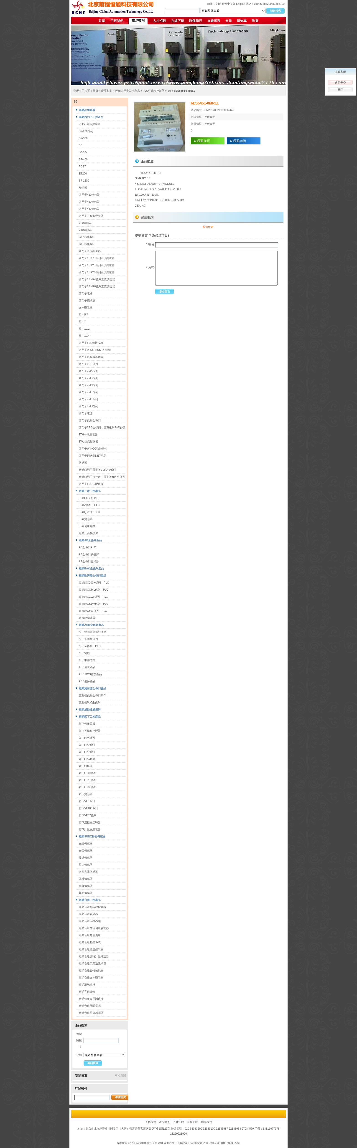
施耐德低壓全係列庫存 (92, 695)
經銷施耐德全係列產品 (92, 688)
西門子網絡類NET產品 (92, 455)
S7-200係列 (86, 131)
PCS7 (82, 166)
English (240, 3)
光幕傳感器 (85, 886)
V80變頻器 (85, 223)
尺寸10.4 (84, 335)
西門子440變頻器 (89, 208)
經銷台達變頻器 (88, 914)
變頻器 (83, 187)
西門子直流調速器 (90, 251)
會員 (228, 21)
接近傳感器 (85, 857)
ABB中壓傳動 (87, 660)
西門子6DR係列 (88, 364)
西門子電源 (85, 413)
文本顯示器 (85, 307)
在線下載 (177, 21)
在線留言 (213, 21)
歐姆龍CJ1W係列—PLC (93, 596)
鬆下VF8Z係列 (87, 815)
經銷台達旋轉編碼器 (91, 970)
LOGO (83, 152)
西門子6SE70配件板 (91, 483)
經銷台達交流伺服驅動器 (94, 928)
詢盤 (255, 21)
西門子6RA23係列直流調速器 (97, 265)
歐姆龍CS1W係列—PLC (93, 603)
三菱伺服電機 (87, 526)
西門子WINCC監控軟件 (93, 448)
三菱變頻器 (85, 519)
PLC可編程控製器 (153, 90)
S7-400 (83, 159)
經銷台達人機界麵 (90, 921)
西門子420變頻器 (89, 194)
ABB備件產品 (87, 681)
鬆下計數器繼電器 (90, 829)
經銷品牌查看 (87, 110)
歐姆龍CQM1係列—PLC (93, 589)
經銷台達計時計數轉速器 (94, 956)
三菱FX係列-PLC (89, 498)
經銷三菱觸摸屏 (88, 533)
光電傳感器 (85, 850)
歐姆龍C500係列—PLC (93, 610)
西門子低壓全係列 (90, 420)
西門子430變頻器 (89, 201)
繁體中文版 (228, 3)
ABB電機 (84, 653)
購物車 (242, 21)
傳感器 (83, 462)
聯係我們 (195, 21)
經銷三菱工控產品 (90, 491)
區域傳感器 (85, 878)
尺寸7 (82, 321)
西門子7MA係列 (88, 371)
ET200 (83, 173)
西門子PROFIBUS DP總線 (95, 349)
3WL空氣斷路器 (88, 441)
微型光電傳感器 (88, 871)
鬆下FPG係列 (87, 759)
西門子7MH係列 (88, 406)
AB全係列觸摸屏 (89, 554)
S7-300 (83, 138)
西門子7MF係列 (88, 399)
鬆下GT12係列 (88, 780)
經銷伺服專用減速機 (91, 998)
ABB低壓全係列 (88, 639)
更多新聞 (120, 1075)
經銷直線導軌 (87, 991)
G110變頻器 (86, 244)
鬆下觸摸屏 (85, 766)
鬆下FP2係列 (87, 752)
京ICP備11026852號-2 (191, 1143)
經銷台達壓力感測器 (91, 1012)
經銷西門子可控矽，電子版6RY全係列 (102, 476)
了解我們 (116, 21)
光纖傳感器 (85, 843)
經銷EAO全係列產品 (91, 568)
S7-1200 (84, 180)
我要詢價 (239, 141)
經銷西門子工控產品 (127, 90)
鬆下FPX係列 (87, 737)
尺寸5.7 (83, 314)
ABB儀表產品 (87, 667)
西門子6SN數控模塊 (91, 342)
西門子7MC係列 (88, 385)
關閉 (340, 89)
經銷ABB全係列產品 (91, 625)
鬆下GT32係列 (88, 787)
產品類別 (138, 21)
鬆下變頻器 (85, 794)
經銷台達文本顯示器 (91, 977)
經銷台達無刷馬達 (90, 935)
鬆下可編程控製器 (90, 730)
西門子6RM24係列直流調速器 (97, 279)
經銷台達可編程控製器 (92, 907)
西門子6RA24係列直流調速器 (97, 272)
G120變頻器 (86, 237)
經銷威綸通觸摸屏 (90, 709)
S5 (169, 90)
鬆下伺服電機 (87, 723)
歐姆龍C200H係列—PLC (94, 582)
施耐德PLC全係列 (89, 702)
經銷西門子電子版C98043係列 (97, 469)
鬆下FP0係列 (87, 744)
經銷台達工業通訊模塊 (92, 963)
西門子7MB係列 (88, 378)
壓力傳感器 (85, 864)
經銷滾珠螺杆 (87, 984)
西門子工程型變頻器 (91, 215)
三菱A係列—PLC (89, 505)
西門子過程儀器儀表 (91, 357)
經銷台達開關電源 (90, 1005)
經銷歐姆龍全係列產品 (92, 575)
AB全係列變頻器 (89, 561)
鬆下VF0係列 (87, 801)
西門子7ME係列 (88, 392)
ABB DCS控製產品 (90, 674)
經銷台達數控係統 (90, 942)
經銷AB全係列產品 (90, 540)
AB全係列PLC (87, 547)
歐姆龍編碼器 (87, 618)
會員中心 (340, 82)
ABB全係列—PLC (89, 646)
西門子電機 (85, 293)
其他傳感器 (85, 893)
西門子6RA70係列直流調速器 (97, 258)
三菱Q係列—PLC (89, 512)
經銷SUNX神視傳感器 (92, 836)
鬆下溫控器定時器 (90, 822)
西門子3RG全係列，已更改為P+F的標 (102, 427)
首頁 (102, 21)
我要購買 (203, 141)
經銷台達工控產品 (90, 900)
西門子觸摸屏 (87, 300)
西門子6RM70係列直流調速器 (97, 286)
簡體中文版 (214, 3)
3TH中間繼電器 (88, 434)
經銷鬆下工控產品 (90, 716)
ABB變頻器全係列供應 (92, 632)
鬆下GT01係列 (88, 773)
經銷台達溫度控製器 (91, 949)
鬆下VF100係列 (88, 808)
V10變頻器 (85, 230)
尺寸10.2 (84, 328)
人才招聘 (159, 21)
